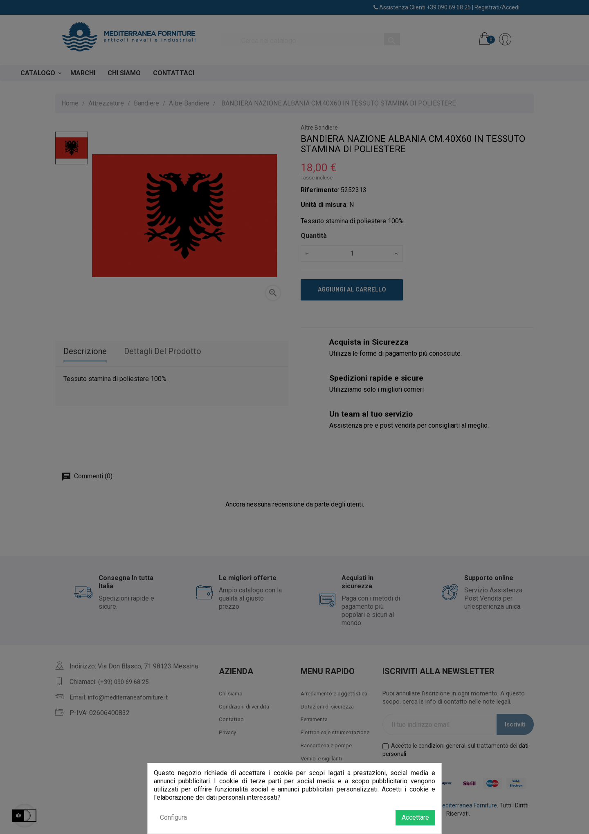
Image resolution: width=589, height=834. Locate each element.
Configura (173, 817)
